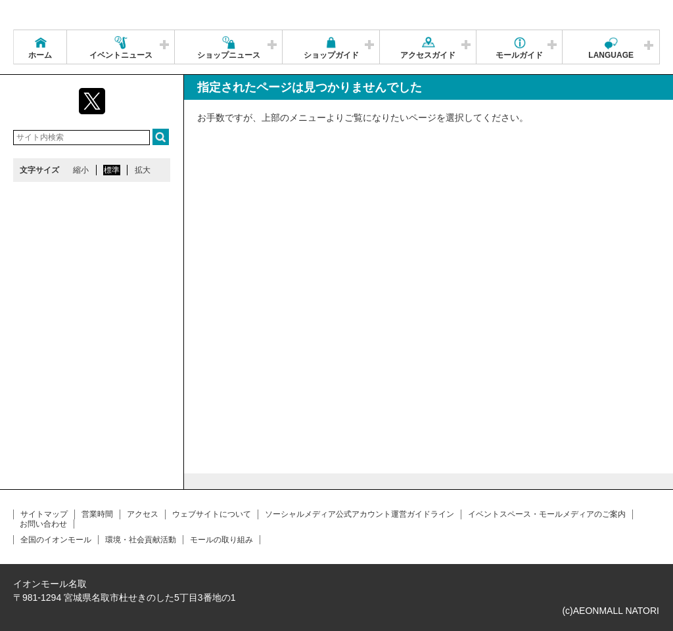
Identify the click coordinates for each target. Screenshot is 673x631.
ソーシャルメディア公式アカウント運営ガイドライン (359, 514)
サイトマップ (44, 514)
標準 (112, 170)
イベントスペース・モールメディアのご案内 (547, 514)
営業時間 (97, 514)
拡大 (143, 170)
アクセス (142, 514)
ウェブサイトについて (211, 514)
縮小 (81, 170)
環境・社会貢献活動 (140, 539)
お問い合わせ (43, 524)
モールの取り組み (221, 539)
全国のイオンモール (55, 539)
